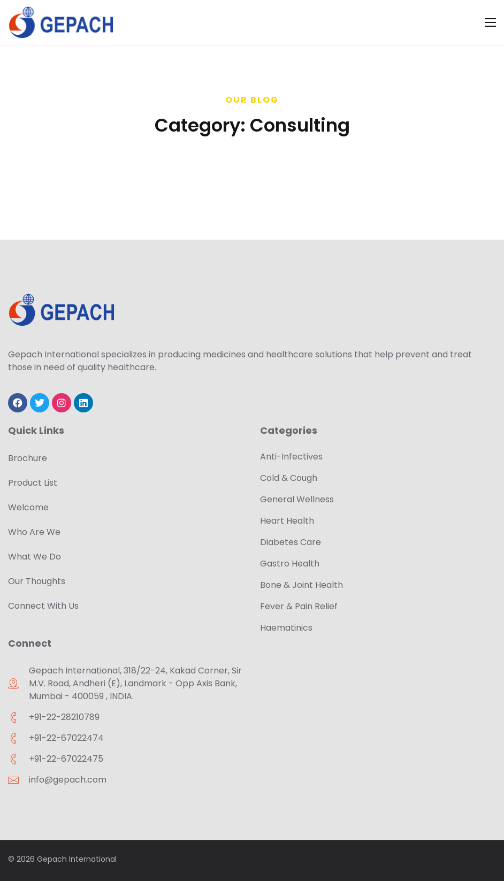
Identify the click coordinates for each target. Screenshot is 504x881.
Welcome (28, 507)
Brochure (27, 458)
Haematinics (286, 628)
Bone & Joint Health (301, 585)
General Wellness (297, 499)
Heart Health (287, 521)
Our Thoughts (36, 581)
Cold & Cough (288, 478)
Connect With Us (43, 606)
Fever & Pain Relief (299, 606)
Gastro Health (289, 563)
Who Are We (34, 532)
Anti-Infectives (291, 456)
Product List (32, 483)
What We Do (34, 556)
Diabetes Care (290, 542)
